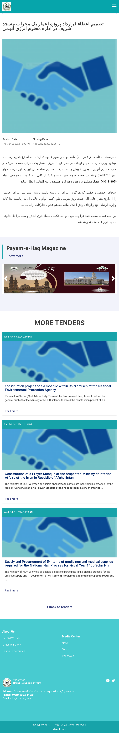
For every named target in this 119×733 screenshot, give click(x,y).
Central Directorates (13, 651)
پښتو (55, 728)
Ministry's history (11, 644)
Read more (11, 411)
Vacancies (68, 656)
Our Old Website (11, 638)
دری (64, 728)
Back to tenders (59, 607)
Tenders (66, 649)
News (65, 643)
